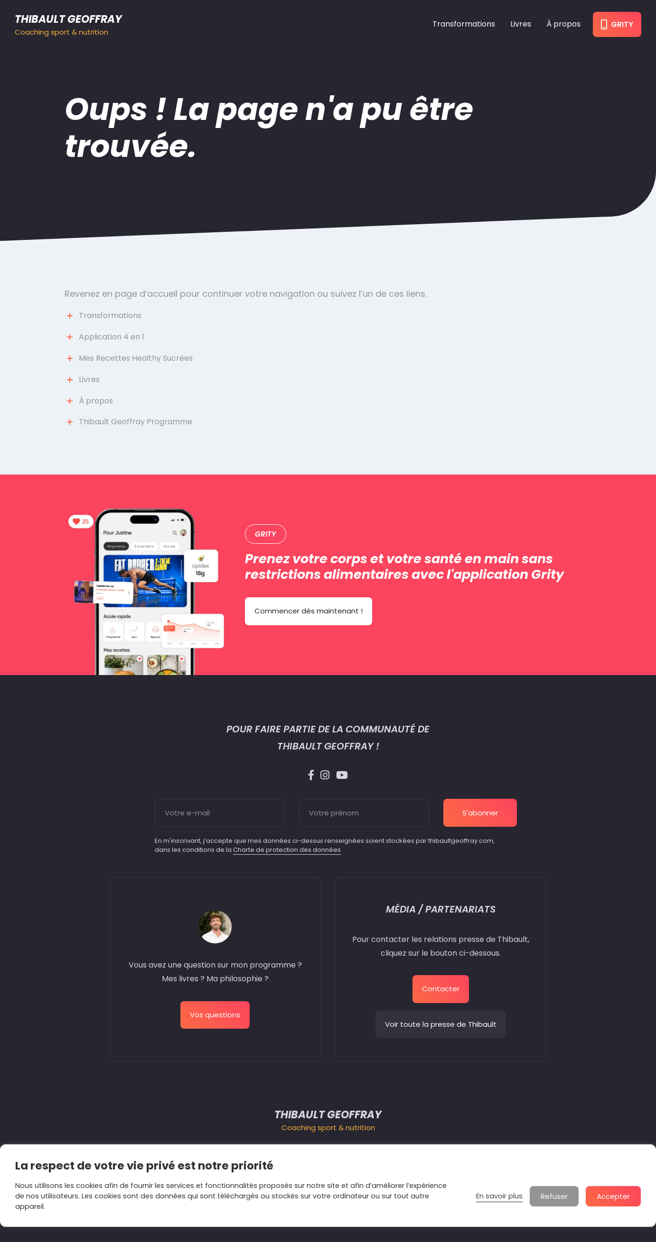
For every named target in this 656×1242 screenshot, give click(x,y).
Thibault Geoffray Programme (135, 421)
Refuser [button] (554, 1196)
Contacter (440, 989)
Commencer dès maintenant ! (308, 611)
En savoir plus (499, 1196)
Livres (520, 23)
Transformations (463, 23)
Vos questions (215, 1015)
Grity (617, 24)
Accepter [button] (613, 1196)
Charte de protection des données (287, 849)
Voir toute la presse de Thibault (441, 1024)
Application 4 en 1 (111, 336)
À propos (563, 23)
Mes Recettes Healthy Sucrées (136, 358)
